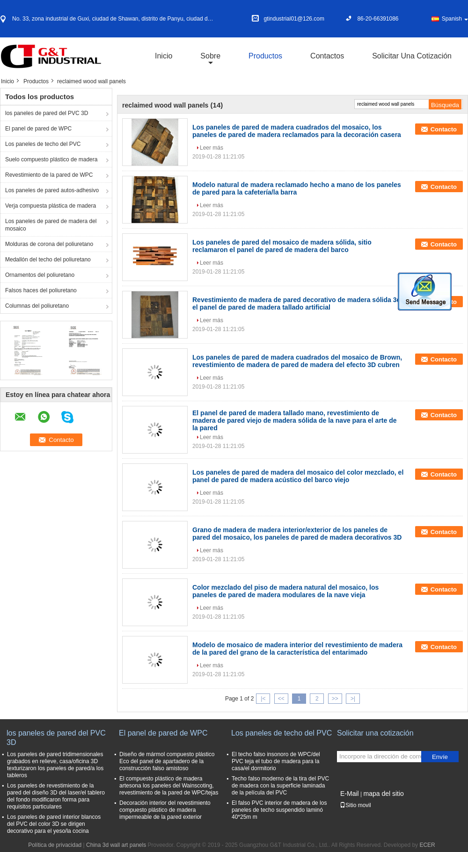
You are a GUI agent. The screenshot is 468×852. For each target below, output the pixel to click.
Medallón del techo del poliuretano (48, 259)
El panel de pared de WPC (38, 128)
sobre (210, 56)
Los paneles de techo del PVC (42, 144)
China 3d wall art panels (116, 845)
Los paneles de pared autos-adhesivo (52, 190)
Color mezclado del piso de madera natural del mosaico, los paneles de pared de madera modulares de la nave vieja (285, 591)
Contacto (444, 129)
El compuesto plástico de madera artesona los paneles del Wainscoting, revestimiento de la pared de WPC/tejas (168, 785)
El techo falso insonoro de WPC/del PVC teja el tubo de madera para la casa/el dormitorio (276, 761)
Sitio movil (355, 805)
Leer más (211, 147)
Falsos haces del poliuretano (41, 290)
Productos (265, 56)
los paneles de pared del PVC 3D (46, 113)
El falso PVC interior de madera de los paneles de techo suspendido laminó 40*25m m (279, 810)
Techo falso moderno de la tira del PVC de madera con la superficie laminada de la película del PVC (280, 785)
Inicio (163, 56)
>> (335, 698)
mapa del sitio (383, 793)
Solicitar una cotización (412, 56)
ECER (427, 845)
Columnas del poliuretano (37, 306)
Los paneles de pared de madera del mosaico (50, 225)
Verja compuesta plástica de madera (50, 205)
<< (281, 698)
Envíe (440, 756)
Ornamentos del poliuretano (39, 275)
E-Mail (349, 793)
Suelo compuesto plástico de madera (51, 159)
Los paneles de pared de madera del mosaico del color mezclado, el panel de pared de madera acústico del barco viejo (297, 476)
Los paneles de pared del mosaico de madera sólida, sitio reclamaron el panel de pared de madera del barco (282, 245)
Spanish (455, 18)
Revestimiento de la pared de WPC (49, 175)
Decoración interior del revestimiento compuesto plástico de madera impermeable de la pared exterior (165, 810)
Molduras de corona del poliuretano (49, 244)
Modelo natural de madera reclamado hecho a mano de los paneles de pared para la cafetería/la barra (296, 188)
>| (353, 698)
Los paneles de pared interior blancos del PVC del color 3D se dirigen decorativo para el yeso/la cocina (54, 824)
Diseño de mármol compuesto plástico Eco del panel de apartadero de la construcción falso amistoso (166, 761)
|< (263, 698)
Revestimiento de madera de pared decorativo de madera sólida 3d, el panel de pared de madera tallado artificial (297, 303)
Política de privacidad (54, 845)
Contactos (327, 56)
